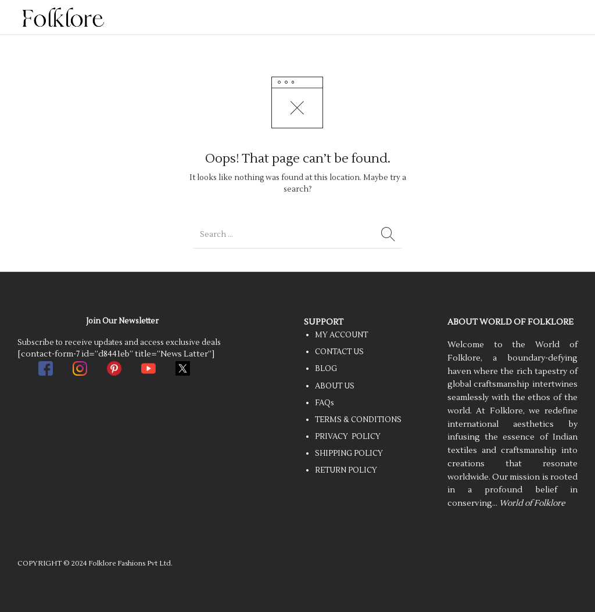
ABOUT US (334, 386)
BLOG (326, 368)
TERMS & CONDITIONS (358, 419)
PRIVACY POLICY (348, 436)
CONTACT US (339, 352)
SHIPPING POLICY (349, 453)
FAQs (324, 403)
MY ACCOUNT (341, 335)
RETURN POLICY (346, 470)
